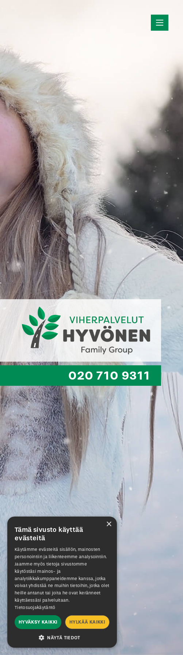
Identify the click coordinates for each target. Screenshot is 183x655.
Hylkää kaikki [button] (87, 622)
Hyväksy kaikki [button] (38, 622)
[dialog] (62, 582)
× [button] (108, 524)
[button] (62, 637)
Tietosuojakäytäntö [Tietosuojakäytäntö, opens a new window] (35, 607)
